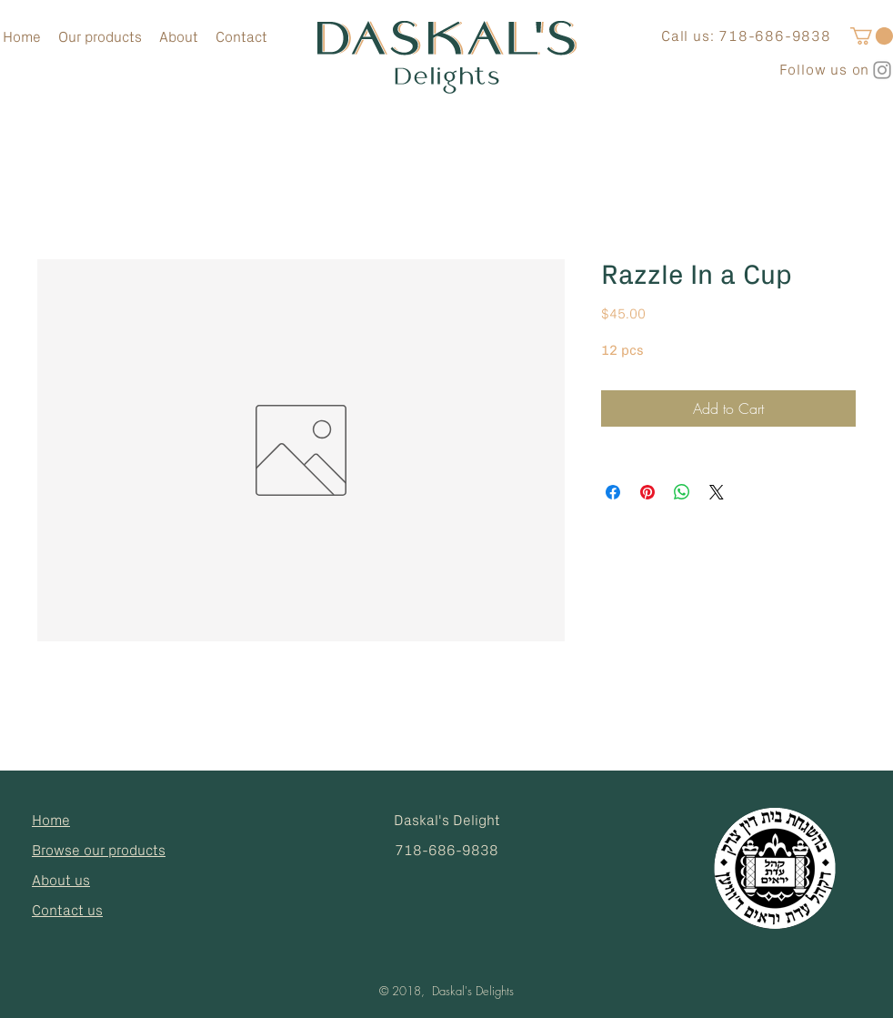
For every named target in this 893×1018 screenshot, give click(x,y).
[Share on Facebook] (613, 492)
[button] (871, 36)
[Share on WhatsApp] (682, 492)
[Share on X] (716, 492)
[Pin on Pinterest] (647, 492)
